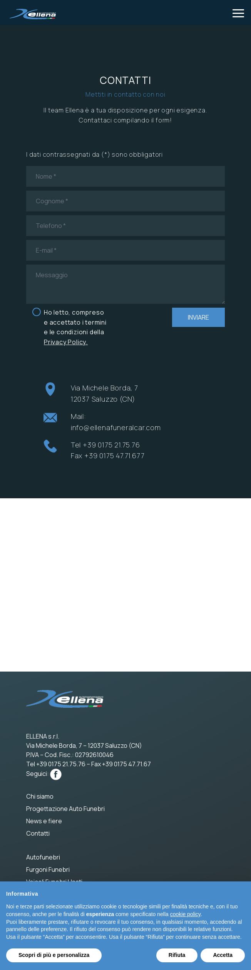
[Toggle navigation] (238, 12)
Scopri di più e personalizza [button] (53, 955)
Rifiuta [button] (177, 955)
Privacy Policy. (66, 342)
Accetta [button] (223, 955)
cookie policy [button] (185, 914)
